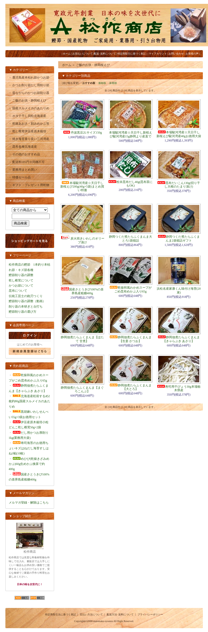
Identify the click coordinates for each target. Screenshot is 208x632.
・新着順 (112, 83)
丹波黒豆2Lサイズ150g (82, 132)
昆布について (18, 290)
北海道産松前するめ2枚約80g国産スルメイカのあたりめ (29, 401)
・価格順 (101, 83)
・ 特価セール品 (19, 177)
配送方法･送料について (120, 614)
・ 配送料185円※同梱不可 (26, 162)
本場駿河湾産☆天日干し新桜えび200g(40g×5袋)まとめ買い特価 (82, 186)
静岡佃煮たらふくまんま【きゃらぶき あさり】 (179, 339)
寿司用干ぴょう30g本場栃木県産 (179, 388)
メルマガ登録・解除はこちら (29, 502)
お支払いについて (82, 53)
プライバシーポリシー (150, 614)
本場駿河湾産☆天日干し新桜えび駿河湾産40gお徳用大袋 (178, 134)
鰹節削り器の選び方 (22, 311)
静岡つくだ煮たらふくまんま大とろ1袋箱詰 (130, 238)
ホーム (67, 53)
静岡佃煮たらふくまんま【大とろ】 (131, 387)
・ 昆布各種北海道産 (22, 146)
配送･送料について (105, 53)
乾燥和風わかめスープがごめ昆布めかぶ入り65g (131, 289)
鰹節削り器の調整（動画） (27, 301)
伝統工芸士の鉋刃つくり (26, 296)
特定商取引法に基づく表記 (60, 614)
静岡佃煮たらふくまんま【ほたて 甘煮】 (82, 339)
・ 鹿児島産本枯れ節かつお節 (28, 77)
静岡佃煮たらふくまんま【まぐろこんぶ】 (82, 389)
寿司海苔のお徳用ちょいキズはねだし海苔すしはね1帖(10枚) (29, 448)
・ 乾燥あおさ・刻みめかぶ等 (28, 123)
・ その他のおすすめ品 (24, 154)
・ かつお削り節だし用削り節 (28, 85)
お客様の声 (192, 53)
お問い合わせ (176, 53)
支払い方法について (91, 614)
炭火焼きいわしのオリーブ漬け (82, 240)
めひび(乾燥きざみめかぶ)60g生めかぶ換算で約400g (29, 464)
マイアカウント (158, 53)
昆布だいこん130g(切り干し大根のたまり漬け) (178, 184)
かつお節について (21, 285)
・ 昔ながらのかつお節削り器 (28, 93)
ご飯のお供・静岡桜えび (93, 65)
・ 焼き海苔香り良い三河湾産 (28, 139)
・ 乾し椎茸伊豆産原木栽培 (27, 131)
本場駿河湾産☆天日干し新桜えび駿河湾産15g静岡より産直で (130, 134)
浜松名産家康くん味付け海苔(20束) (179, 290)
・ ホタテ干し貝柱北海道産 (27, 116)
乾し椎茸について (21, 280)
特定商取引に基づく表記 (131, 53)
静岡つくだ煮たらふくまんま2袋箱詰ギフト (179, 238)
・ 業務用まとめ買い (22, 169)
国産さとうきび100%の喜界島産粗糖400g (82, 291)
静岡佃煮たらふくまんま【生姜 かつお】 (131, 339)
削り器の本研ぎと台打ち (26, 306)
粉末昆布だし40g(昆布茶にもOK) (130, 183)
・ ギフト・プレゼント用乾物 (28, 185)
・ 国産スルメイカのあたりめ (28, 108)
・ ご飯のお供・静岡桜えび (27, 100)
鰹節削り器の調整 (21, 275)
